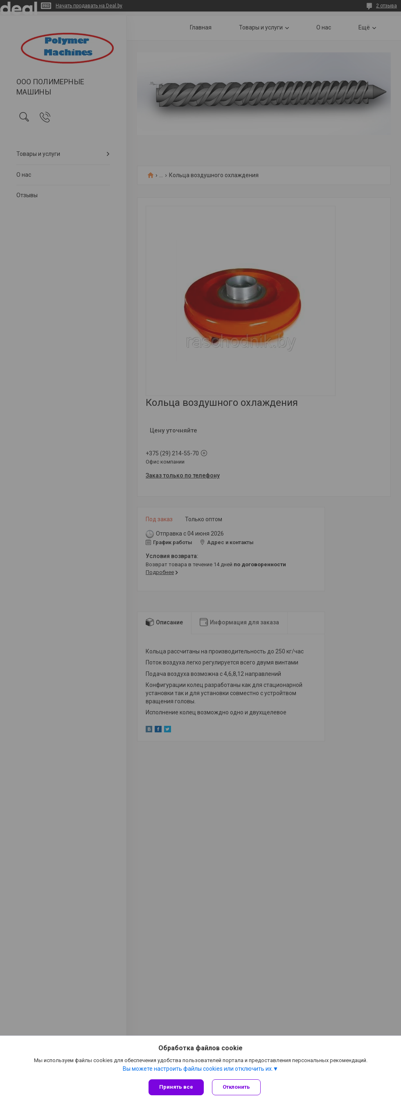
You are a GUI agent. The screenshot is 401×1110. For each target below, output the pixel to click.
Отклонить (236, 1087)
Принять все (176, 1087)
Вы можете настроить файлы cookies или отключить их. (198, 1068)
